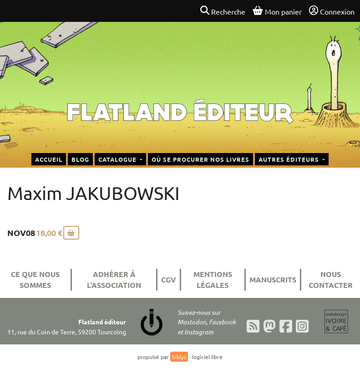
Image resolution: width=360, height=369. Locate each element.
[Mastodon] (269, 326)
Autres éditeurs (290, 159)
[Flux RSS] (253, 326)
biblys (179, 356)
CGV (168, 279)
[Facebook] (285, 326)
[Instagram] (302, 326)
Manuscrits (272, 279)
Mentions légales (212, 279)
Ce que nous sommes (35, 279)
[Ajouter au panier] (71, 233)
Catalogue (118, 159)
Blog (80, 159)
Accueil (48, 159)
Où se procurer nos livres (200, 159)
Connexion (332, 11)
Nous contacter (331, 279)
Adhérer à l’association (114, 279)
